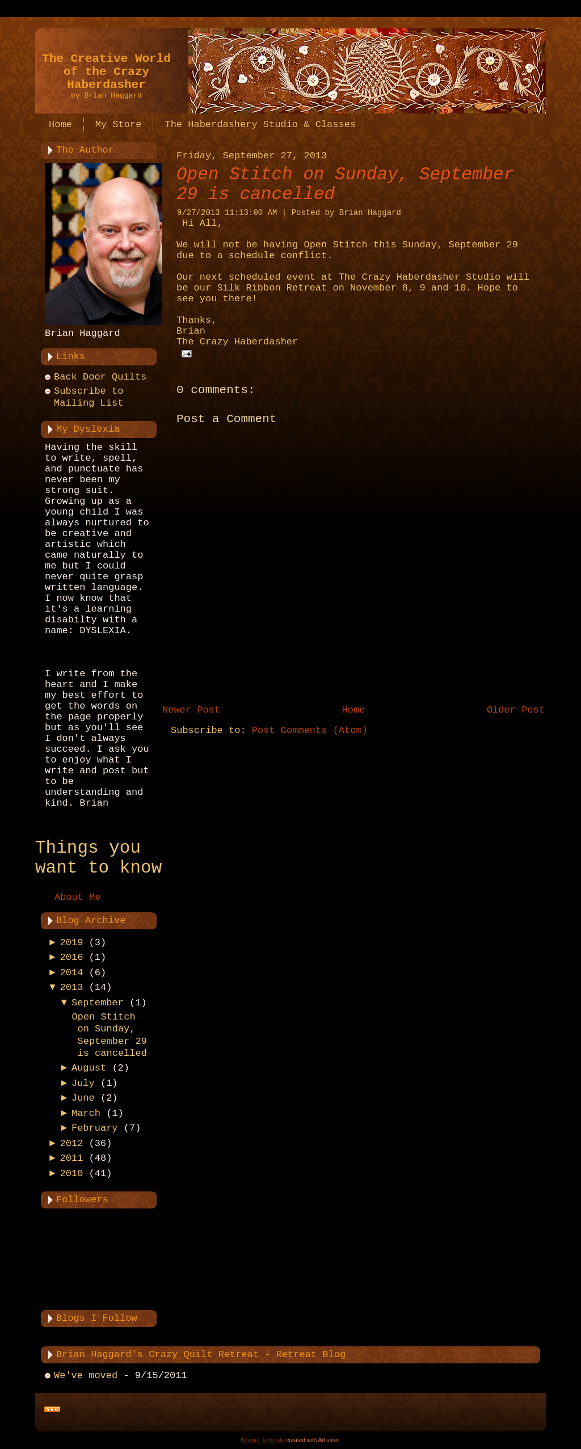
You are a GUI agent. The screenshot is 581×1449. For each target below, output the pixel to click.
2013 (71, 987)
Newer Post (191, 710)
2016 (71, 957)
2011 (71, 1158)
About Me (77, 897)
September (97, 1002)
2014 (71, 972)
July (83, 1083)
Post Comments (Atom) (310, 730)
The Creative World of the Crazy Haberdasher (106, 71)
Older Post (516, 710)
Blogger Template (263, 1440)
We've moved (85, 1375)
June (83, 1098)
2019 (71, 942)
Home (353, 710)
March (85, 1113)
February (94, 1128)
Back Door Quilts (100, 377)
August (88, 1068)
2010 (71, 1173)
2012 (71, 1143)
